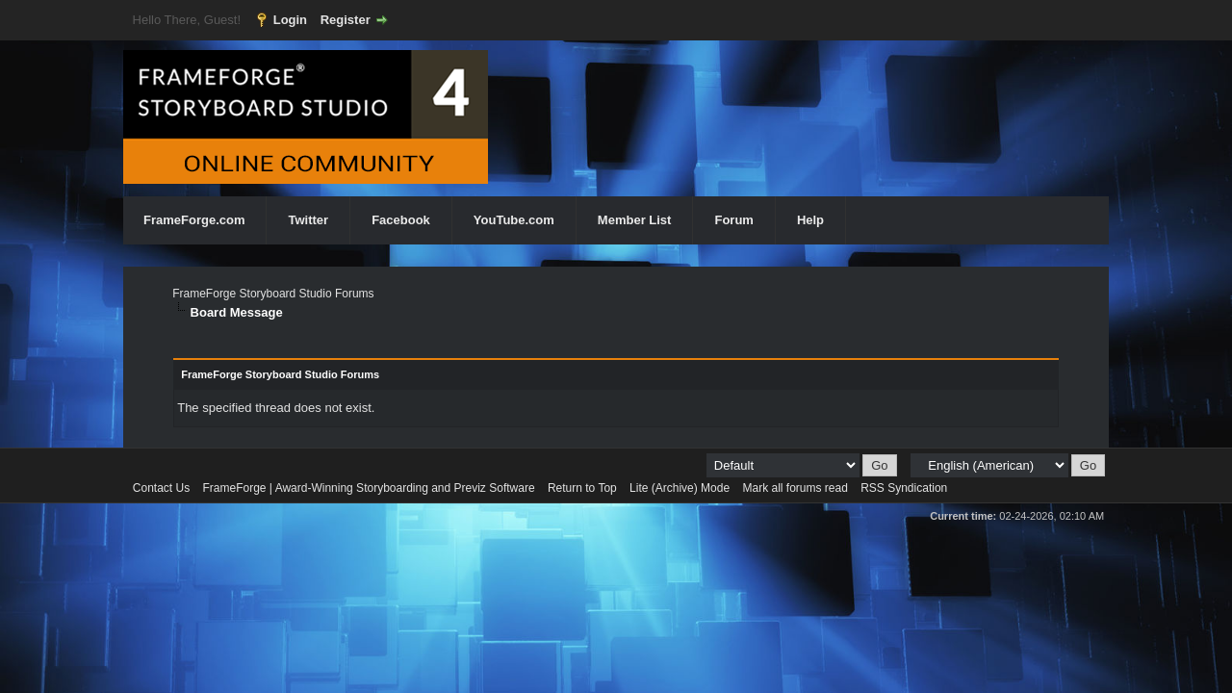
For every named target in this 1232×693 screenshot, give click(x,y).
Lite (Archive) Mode (679, 488)
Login (290, 20)
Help (810, 220)
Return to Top (582, 488)
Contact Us (161, 488)
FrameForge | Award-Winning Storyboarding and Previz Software (369, 488)
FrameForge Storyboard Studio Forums (272, 293)
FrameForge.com (193, 220)
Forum (733, 220)
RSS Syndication (903, 488)
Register (346, 20)
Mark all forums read (794, 488)
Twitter (308, 220)
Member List (635, 220)
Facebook (401, 220)
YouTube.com (514, 220)
